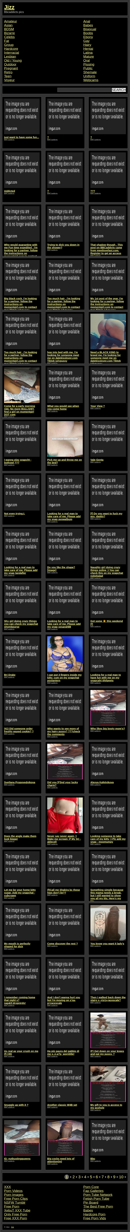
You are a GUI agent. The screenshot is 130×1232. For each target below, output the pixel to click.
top (12, 1227)
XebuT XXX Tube (17, 1210)
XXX (7, 1187)
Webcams (90, 80)
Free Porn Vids (94, 1218)
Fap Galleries (93, 1191)
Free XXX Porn (15, 1218)
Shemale (90, 72)
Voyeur (9, 80)
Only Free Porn (15, 1214)
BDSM (9, 29)
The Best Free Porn (98, 1206)
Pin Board (90, 1202)
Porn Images (13, 1195)
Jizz (9, 7)
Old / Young (13, 60)
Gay (86, 41)
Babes (88, 25)
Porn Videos (13, 1191)
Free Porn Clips (16, 1198)
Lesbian (10, 56)
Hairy (87, 45)
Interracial (11, 52)
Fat (6, 41)
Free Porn (11, 1206)
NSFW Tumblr (14, 1202)
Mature (88, 56)
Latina (88, 52)
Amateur (10, 21)
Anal (86, 21)
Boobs (88, 33)
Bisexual (89, 29)
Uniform (89, 76)
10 (121, 1177)
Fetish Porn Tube (96, 1198)
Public (88, 68)
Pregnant (11, 68)
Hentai (88, 49)
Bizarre (9, 33)
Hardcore (11, 49)
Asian (8, 25)
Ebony (88, 37)
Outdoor (10, 64)
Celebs (9, 37)
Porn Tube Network (97, 1195)
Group (8, 45)
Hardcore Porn (94, 1214)
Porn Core (91, 1187)
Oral (86, 60)
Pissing (88, 64)
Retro (8, 72)
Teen (8, 76)
